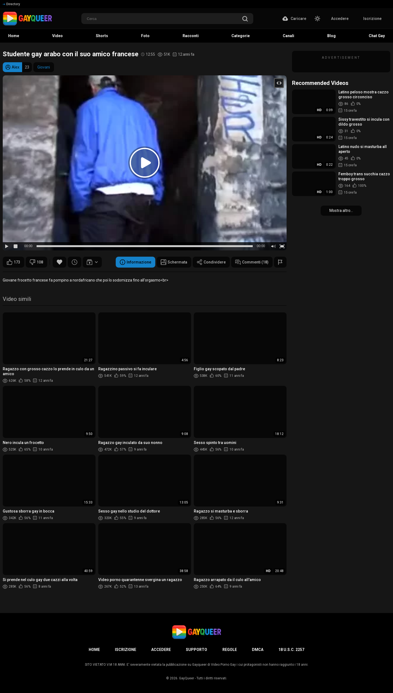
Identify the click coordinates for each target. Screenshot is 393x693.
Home (94, 649)
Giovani (43, 67)
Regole (229, 649)
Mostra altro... (341, 210)
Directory (11, 4)
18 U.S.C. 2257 (291, 649)
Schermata (174, 262)
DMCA (257, 649)
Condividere (211, 262)
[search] (245, 19)
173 (13, 262)
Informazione (135, 262)
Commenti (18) (252, 262)
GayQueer (186, 678)
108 (36, 262)
